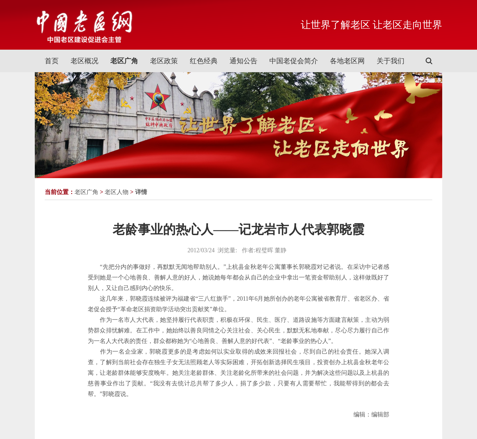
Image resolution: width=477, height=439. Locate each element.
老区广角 (124, 61)
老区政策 (164, 61)
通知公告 (243, 61)
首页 (52, 61)
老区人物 (117, 192)
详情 (141, 192)
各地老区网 (347, 61)
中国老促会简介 (293, 61)
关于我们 (390, 61)
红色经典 (204, 61)
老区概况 (84, 61)
